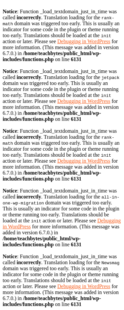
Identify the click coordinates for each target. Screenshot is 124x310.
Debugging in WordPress (83, 41)
